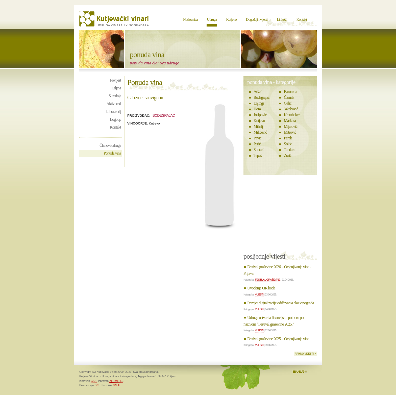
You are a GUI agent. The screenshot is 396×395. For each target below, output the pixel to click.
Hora (257, 109)
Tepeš (258, 155)
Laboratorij (113, 111)
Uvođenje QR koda (261, 288)
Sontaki (259, 149)
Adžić (258, 91)
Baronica (290, 91)
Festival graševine (267, 279)
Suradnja (115, 96)
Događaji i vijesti (256, 19)
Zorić (287, 155)
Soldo (288, 144)
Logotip (115, 119)
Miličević (260, 132)
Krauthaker (292, 115)
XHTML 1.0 (116, 380)
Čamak (289, 97)
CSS (93, 380)
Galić (287, 103)
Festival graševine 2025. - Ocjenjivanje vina (278, 338)
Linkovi (282, 19)
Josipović (260, 115)
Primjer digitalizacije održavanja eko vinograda (280, 303)
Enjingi (259, 103)
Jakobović (291, 109)
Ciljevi (116, 88)
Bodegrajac (164, 115)
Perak (288, 138)
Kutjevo (231, 19)
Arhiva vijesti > (305, 353)
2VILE (116, 385)
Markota (290, 120)
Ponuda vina (112, 153)
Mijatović (290, 126)
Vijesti (259, 294)
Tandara (289, 149)
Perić (257, 144)
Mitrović (290, 132)
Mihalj (258, 126)
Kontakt (301, 19)
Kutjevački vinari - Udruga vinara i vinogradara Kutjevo (114, 19)
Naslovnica (190, 19)
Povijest (115, 80)
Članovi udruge (110, 145)
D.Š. (97, 385)
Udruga (212, 19)
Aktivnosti (113, 104)
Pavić (257, 138)
